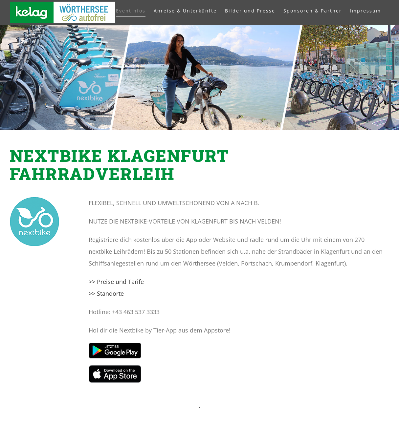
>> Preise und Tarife (116, 282)
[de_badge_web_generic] (115, 346)
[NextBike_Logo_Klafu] (34, 200)
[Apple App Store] (115, 368)
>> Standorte (106, 293)
